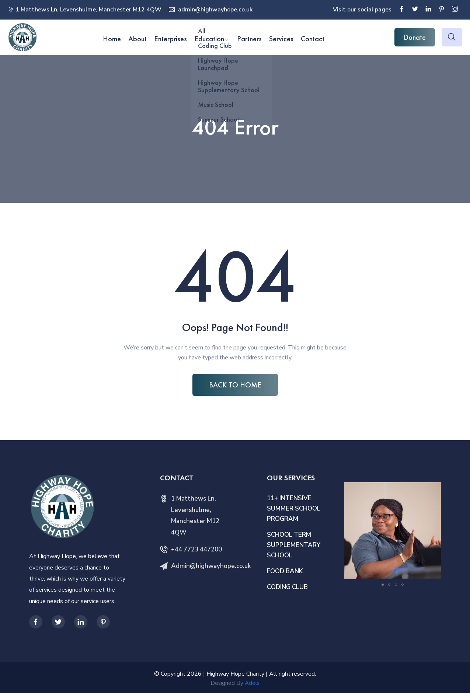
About (137, 38)
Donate (415, 37)
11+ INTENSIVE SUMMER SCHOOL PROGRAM (293, 508)
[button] (434, 489)
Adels (252, 683)
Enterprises (170, 38)
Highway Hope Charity (235, 674)
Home (112, 38)
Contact (312, 38)
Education (209, 38)
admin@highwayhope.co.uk (215, 10)
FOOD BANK (285, 571)
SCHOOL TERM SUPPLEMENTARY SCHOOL (293, 545)
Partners (249, 38)
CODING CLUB (287, 587)
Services (281, 38)
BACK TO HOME (235, 385)
